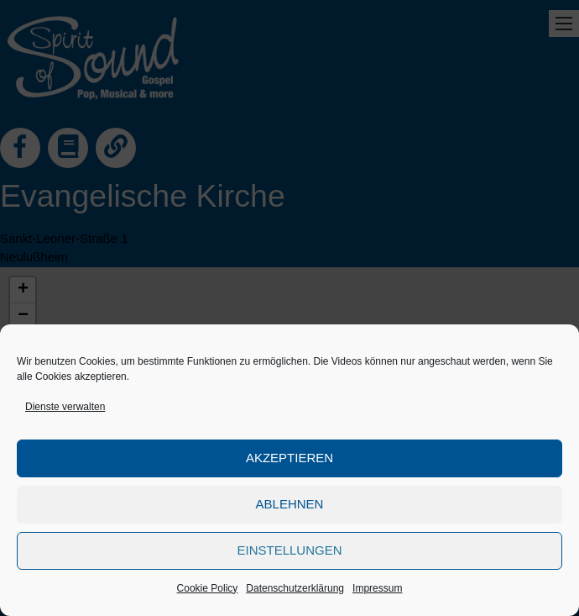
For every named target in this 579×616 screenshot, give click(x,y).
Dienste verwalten (65, 407)
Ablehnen (290, 504)
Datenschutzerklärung (295, 588)
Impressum (377, 588)
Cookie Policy (207, 588)
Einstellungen (289, 550)
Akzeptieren (289, 457)
